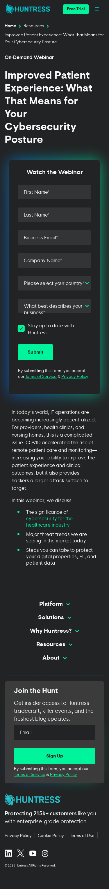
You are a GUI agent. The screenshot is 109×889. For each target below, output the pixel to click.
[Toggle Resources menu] (54, 644)
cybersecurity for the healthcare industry (49, 521)
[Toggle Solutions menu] (54, 618)
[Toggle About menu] (54, 658)
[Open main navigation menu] (97, 9)
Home (10, 25)
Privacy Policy (74, 376)
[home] (26, 9)
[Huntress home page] (52, 800)
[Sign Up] (54, 756)
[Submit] (35, 352)
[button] (76, 9)
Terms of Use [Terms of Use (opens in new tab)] (82, 835)
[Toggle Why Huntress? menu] (54, 631)
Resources (34, 25)
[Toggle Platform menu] (54, 604)
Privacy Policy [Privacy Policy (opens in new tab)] (18, 835)
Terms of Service (41, 376)
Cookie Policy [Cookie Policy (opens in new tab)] (51, 835)
